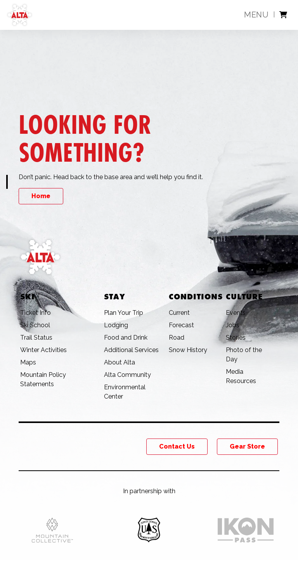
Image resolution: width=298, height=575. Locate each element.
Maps (28, 362)
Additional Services (131, 350)
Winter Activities (43, 350)
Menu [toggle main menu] (256, 14)
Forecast (181, 325)
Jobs (232, 325)
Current (179, 312)
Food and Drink (125, 337)
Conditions (196, 297)
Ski (27, 297)
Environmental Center (125, 391)
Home (40, 196)
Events (236, 312)
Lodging (116, 325)
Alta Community (127, 374)
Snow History (188, 350)
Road (176, 337)
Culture (244, 297)
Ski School (35, 325)
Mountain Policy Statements (43, 379)
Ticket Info (35, 312)
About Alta (119, 362)
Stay (114, 297)
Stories (236, 337)
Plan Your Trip (123, 312)
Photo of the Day (244, 354)
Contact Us (177, 446)
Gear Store (247, 446)
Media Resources (241, 376)
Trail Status (36, 337)
